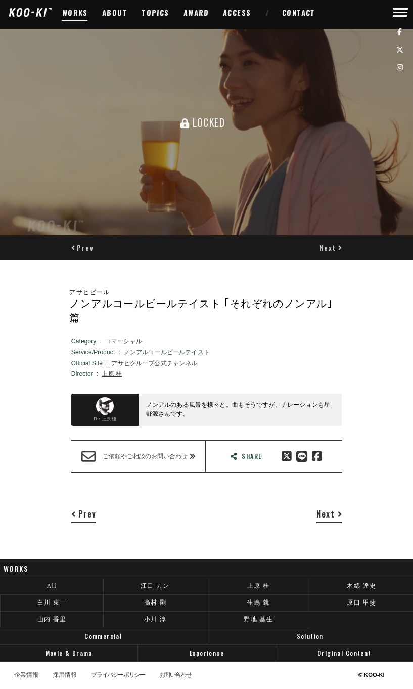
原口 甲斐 (361, 602)
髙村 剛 (155, 602)
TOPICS (156, 12)
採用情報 (65, 675)
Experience (207, 653)
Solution (310, 636)
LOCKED (202, 122)
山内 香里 (52, 619)
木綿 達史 (361, 585)
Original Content (344, 653)
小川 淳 (155, 619)
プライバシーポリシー (118, 675)
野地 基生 (258, 619)
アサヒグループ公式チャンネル (154, 363)
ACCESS (237, 12)
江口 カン (155, 585)
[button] (82, 247)
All (52, 585)
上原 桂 (112, 373)
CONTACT (299, 12)
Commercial (103, 636)
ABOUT (115, 12)
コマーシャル (123, 341)
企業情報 (26, 675)
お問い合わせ (175, 675)
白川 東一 (52, 602)
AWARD (196, 12)
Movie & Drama (69, 653)
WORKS (75, 12)
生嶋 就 (258, 602)
